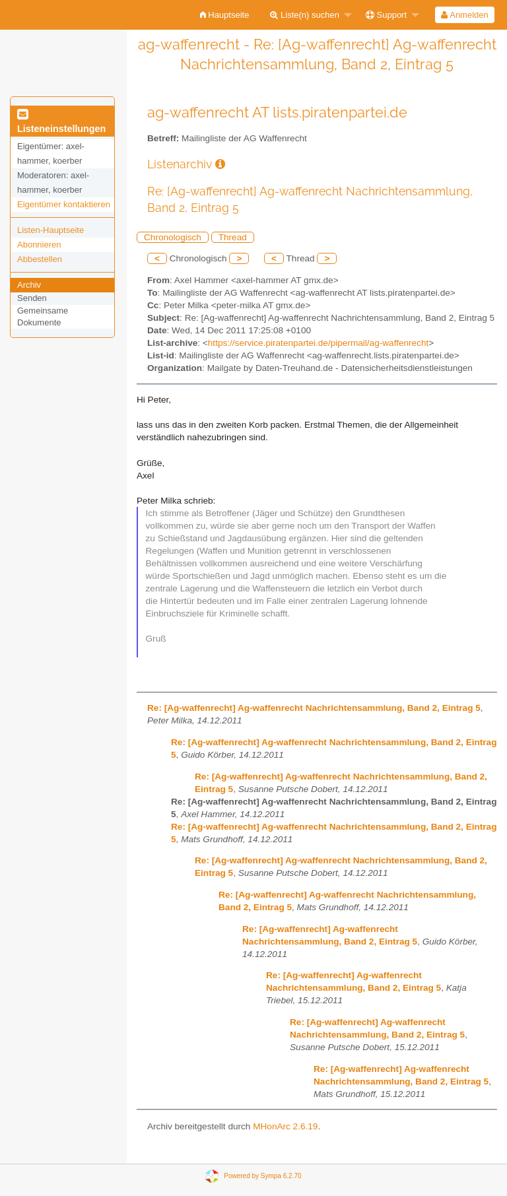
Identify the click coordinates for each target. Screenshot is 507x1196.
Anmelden (464, 15)
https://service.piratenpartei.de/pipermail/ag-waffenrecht (318, 343)
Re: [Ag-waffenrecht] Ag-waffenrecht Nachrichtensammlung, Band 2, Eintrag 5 (314, 708)
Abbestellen (39, 259)
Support (386, 15)
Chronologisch (172, 237)
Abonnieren (39, 244)
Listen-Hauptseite (50, 230)
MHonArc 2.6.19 (285, 1126)
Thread (233, 237)
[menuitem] (224, 15)
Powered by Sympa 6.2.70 (262, 1175)
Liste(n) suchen (304, 15)
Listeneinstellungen (61, 122)
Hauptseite (225, 15)
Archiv (29, 285)
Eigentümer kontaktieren (63, 204)
